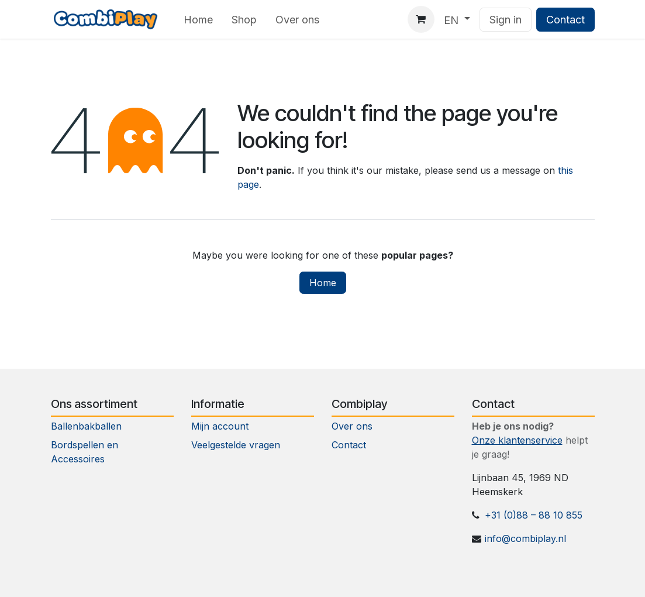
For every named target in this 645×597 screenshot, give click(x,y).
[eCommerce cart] (421, 19)
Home (322, 283)
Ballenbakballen (86, 426)
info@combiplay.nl (525, 538)
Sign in (505, 19)
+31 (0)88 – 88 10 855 (533, 515)
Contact (565, 19)
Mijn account (220, 426)
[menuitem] (198, 19)
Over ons (352, 426)
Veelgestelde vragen (235, 445)
